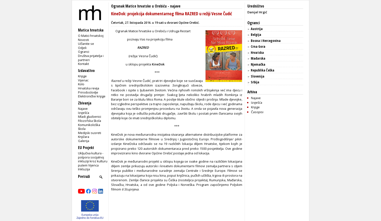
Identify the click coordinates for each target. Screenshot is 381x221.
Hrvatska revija (88, 88)
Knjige (82, 76)
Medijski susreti (89, 133)
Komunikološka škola (89, 127)
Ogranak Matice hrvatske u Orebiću (139, 6)
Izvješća (83, 112)
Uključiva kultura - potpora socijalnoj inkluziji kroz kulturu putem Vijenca (92, 159)
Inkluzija (84, 169)
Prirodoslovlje (88, 92)
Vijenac (83, 80)
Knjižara (83, 136)
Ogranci (83, 51)
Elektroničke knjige (91, 96)
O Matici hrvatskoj (91, 35)
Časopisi (257, 112)
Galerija (83, 141)
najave (175, 6)
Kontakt (83, 64)
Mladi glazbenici (89, 116)
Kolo (81, 84)
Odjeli (82, 48)
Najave (83, 108)
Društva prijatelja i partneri (91, 58)
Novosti (83, 40)
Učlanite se (86, 43)
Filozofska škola (89, 120)
